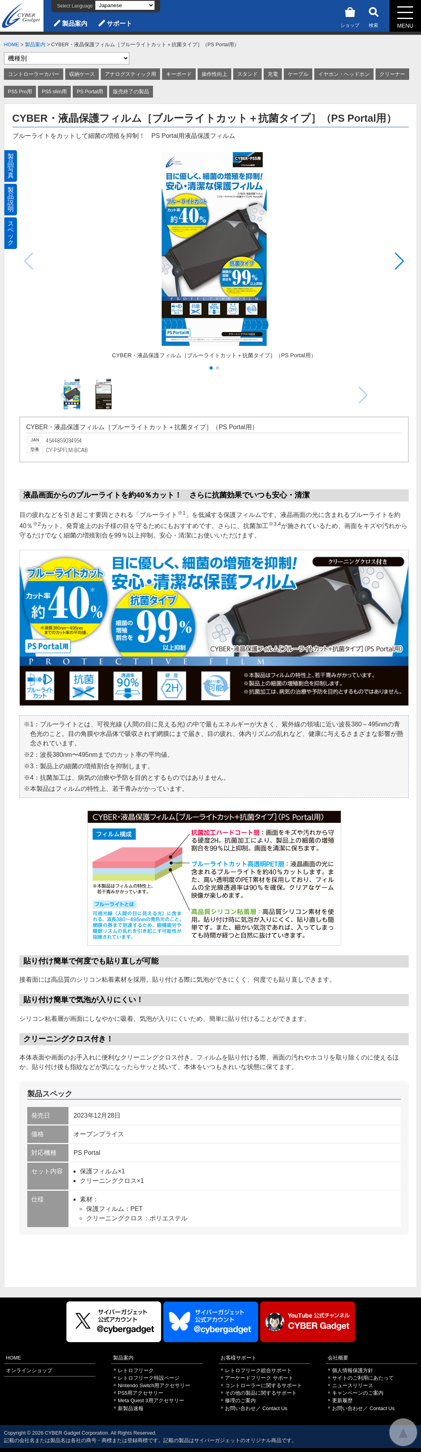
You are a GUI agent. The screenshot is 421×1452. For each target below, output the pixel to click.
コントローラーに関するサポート (263, 1385)
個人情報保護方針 (352, 1370)
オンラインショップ (29, 1370)
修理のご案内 (240, 1400)
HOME (11, 44)
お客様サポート (239, 1358)
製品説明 (11, 199)
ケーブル (298, 74)
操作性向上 (214, 74)
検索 (373, 16)
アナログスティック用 (130, 74)
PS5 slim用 (54, 91)
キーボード (179, 74)
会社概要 (338, 1358)
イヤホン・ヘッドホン (344, 74)
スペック (11, 233)
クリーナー (392, 74)
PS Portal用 (90, 91)
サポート (119, 23)
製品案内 (74, 23)
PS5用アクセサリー (140, 1393)
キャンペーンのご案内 (357, 1393)
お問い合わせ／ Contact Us (256, 1408)
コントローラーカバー (33, 74)
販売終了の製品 (131, 91)
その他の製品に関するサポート (261, 1393)
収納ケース (82, 74)
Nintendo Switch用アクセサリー (154, 1385)
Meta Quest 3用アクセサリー (151, 1400)
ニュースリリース (352, 1385)
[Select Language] (125, 5)
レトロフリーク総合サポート (258, 1370)
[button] (399, 261)
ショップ (349, 16)
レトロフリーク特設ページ (148, 1378)
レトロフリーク (136, 1370)
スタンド (247, 74)
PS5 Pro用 (20, 91)
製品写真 (11, 166)
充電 (273, 74)
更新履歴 (342, 1400)
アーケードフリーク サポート (259, 1378)
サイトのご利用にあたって (363, 1378)
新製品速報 (130, 1408)
